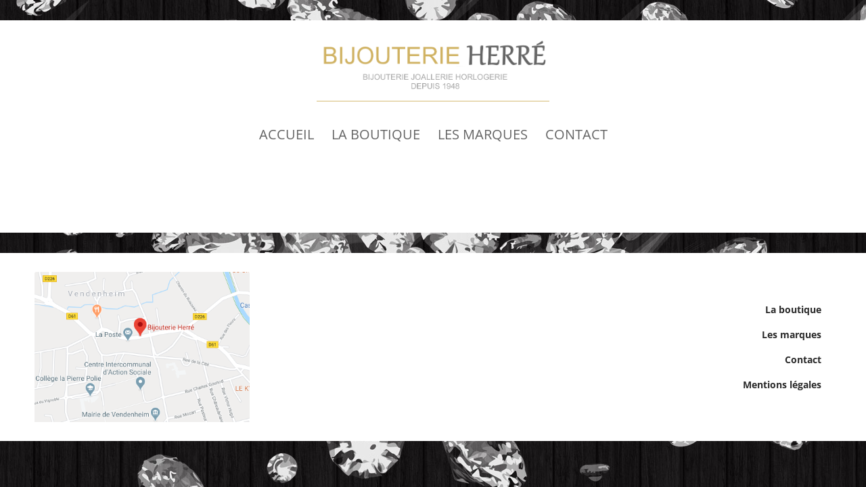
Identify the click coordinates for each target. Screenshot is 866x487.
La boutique (376, 134)
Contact (576, 134)
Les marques (483, 134)
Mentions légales (782, 384)
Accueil (286, 134)
